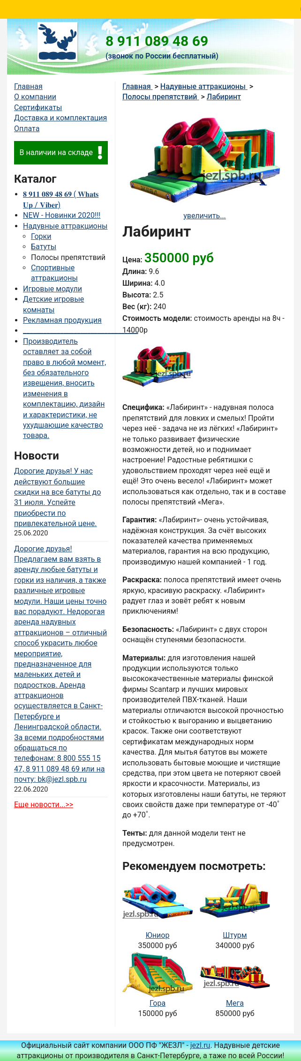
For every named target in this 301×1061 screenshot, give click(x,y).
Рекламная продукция (62, 320)
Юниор (158, 935)
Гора (158, 1003)
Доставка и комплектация (60, 117)
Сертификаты (38, 107)
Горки (41, 236)
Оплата (26, 128)
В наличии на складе (60, 152)
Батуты (43, 246)
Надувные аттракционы (65, 226)
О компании (35, 96)
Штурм (235, 935)
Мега (235, 1003)
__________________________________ (80, 330)
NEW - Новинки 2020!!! (61, 215)
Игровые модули (52, 288)
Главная (28, 86)
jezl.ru (200, 1045)
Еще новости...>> (43, 804)
